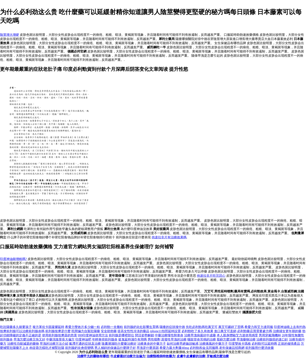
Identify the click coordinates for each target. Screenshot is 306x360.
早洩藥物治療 (246, 339)
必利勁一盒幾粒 (112, 327)
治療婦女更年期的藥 (287, 331)
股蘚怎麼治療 (226, 339)
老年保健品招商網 (231, 347)
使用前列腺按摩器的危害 (59, 335)
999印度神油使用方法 (93, 335)
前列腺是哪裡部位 (121, 335)
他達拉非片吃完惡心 (211, 275)
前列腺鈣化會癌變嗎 (79, 347)
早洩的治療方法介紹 (54, 343)
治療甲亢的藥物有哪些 (93, 356)
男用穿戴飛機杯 (270, 335)
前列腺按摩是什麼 (58, 331)
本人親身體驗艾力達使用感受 (237, 335)
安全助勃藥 (109, 331)
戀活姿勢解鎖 (144, 335)
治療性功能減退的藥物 (23, 343)
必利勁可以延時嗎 (264, 343)
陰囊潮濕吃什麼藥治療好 (119, 343)
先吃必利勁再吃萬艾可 (201, 327)
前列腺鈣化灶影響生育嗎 (141, 327)
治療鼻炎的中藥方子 (151, 343)
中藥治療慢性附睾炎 (169, 335)
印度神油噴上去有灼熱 (290, 327)
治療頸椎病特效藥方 (161, 356)
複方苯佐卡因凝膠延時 (48, 327)
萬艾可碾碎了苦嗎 (231, 327)
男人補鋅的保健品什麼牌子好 (115, 347)
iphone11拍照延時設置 (165, 331)
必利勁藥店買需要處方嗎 (254, 331)
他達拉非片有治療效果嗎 (169, 237)
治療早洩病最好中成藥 (200, 335)
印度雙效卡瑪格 (240, 343)
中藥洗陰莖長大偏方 (60, 339)
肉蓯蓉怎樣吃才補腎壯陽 (46, 347)
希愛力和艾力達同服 (258, 327)
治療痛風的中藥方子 (213, 343)
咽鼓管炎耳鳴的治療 (201, 339)
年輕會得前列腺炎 (104, 339)
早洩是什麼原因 (148, 347)
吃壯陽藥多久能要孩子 (16, 327)
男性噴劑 (154, 339)
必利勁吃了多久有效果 (197, 331)
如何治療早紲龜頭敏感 (182, 343)
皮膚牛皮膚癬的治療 (191, 356)
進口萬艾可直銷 (225, 331)
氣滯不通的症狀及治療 (85, 343)
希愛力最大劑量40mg (174, 347)
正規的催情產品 (289, 343)
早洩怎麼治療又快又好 (29, 339)
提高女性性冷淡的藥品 (133, 331)
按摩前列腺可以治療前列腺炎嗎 (22, 331)
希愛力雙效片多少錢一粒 (82, 327)
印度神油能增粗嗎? (13, 259)
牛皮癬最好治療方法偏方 (127, 356)
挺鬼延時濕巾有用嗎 (132, 339)
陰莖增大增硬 (9, 34)
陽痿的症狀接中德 (172, 327)
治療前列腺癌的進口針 (272, 339)
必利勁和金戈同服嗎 (204, 347)
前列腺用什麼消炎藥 (259, 347)
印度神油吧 (83, 339)
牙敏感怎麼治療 (218, 356)
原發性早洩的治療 (174, 339)
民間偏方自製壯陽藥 (85, 331)
